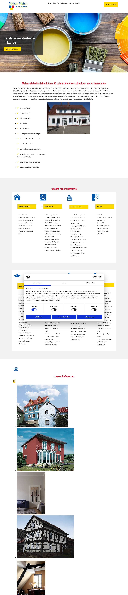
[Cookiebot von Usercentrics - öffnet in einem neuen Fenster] (94, 277)
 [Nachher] (14, 381)
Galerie (71, 3)
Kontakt (77, 3)
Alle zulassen (89, 317)
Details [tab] (64, 283)
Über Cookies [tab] (90, 283)
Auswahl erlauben (64, 317)
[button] (111, 4)
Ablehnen (38, 317)
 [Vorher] (13, 381)
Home (49, 3)
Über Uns (56, 3)
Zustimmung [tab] (37, 283)
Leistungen (64, 3)
